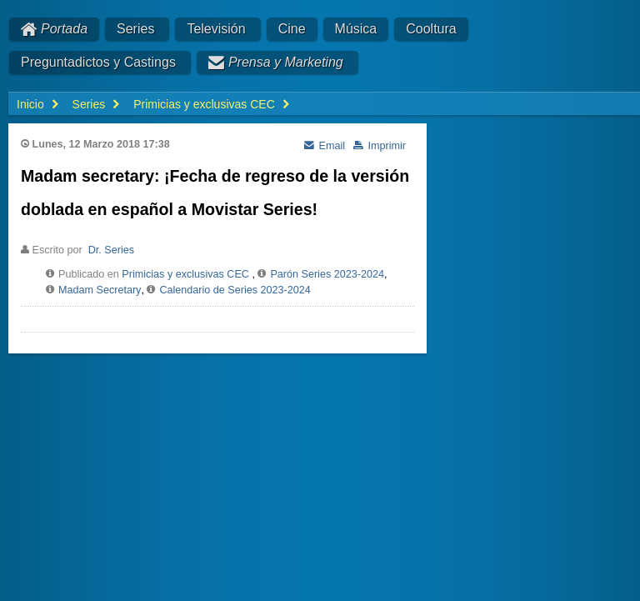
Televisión (216, 29)
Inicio (30, 104)
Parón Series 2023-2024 (327, 274)
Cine (292, 29)
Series (135, 29)
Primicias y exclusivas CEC (185, 274)
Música (356, 29)
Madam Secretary (99, 290)
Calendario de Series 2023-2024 (234, 290)
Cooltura (431, 29)
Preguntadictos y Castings (98, 62)
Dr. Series (111, 250)
